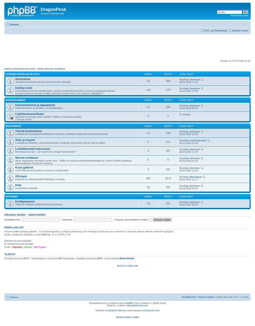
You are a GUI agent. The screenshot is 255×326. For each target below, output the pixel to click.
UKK (207, 30)
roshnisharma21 (198, 140)
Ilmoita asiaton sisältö (127, 317)
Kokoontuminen (15, 100)
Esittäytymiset (25, 201)
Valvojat (27, 247)
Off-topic (21, 176)
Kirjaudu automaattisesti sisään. (133, 219)
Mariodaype (196, 177)
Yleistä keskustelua (28, 131)
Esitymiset (11, 197)
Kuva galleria (24, 167)
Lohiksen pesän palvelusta (22, 74)
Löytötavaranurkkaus (29, 114)
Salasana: (67, 219)
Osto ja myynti (25, 140)
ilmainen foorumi (117, 310)
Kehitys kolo (23, 88)
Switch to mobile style (127, 266)
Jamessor (195, 79)
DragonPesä (13, 126)
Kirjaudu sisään (240, 30)
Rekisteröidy (220, 30)
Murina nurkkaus (26, 157)
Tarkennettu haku (239, 15)
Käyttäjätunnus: (12, 219)
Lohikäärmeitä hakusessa (32, 148)
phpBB (128, 303)
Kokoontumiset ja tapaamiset (35, 105)
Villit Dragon (39, 247)
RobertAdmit (127, 258)
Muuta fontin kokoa (245, 24)
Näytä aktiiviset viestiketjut (51, 68)
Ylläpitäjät (17, 247)
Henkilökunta (189, 297)
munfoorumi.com (151, 310)
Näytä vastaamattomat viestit (19, 68)
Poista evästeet (206, 297)
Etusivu (14, 24)
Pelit (18, 185)
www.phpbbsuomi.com (137, 305)
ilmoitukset (22, 79)
